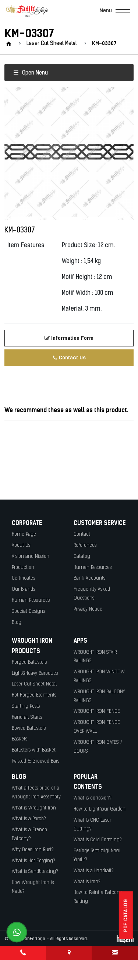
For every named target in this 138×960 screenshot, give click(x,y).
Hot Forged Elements (34, 695)
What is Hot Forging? (33, 861)
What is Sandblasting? (35, 871)
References (85, 545)
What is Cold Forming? (98, 840)
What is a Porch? (29, 819)
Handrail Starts (27, 717)
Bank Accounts (89, 578)
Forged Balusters (29, 662)
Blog (16, 622)
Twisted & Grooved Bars (35, 761)
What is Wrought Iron (34, 808)
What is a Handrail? (94, 871)
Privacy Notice (88, 609)
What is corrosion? (93, 798)
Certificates (23, 578)
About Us (21, 545)
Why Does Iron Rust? (33, 850)
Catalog (82, 556)
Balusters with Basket (34, 750)
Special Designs (28, 611)
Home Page (24, 534)
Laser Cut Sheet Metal (34, 684)
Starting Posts (26, 706)
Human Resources (31, 600)
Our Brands (23, 589)
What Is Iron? (87, 882)
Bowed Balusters (29, 728)
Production (23, 567)
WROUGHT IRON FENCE (97, 711)
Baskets (19, 739)
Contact (82, 534)
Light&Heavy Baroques (35, 673)
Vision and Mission (30, 556)
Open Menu (30, 73)
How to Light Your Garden (99, 809)
